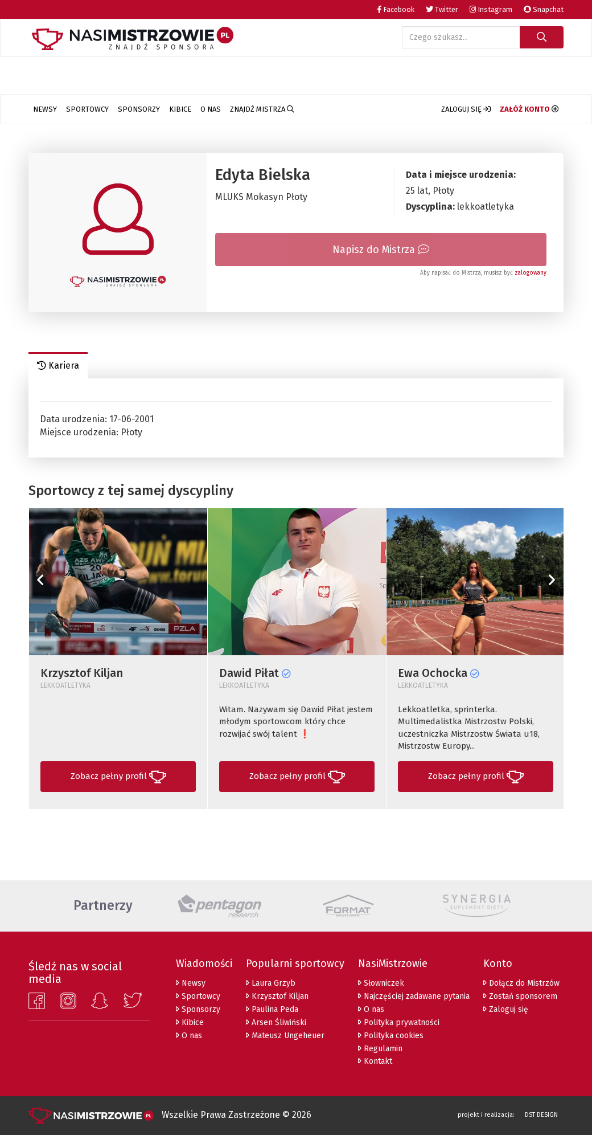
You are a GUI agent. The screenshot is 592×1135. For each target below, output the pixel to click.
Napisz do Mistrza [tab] (380, 249)
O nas (210, 109)
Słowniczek (381, 983)
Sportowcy (87, 109)
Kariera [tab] (58, 365)
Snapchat (544, 9)
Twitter (442, 9)
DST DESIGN (541, 1114)
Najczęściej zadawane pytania (414, 996)
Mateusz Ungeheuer (285, 1035)
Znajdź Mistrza (262, 109)
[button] (466, 109)
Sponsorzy (139, 109)
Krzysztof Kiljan (277, 996)
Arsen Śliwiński (276, 1022)
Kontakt (375, 1061)
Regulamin (380, 1049)
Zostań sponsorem (520, 996)
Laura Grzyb (270, 983)
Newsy (45, 109)
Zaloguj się (505, 1009)
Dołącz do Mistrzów (521, 983)
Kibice (180, 109)
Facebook (395, 9)
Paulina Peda (272, 1009)
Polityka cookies (391, 1035)
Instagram (491, 9)
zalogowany (530, 273)
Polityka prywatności (398, 1022)
